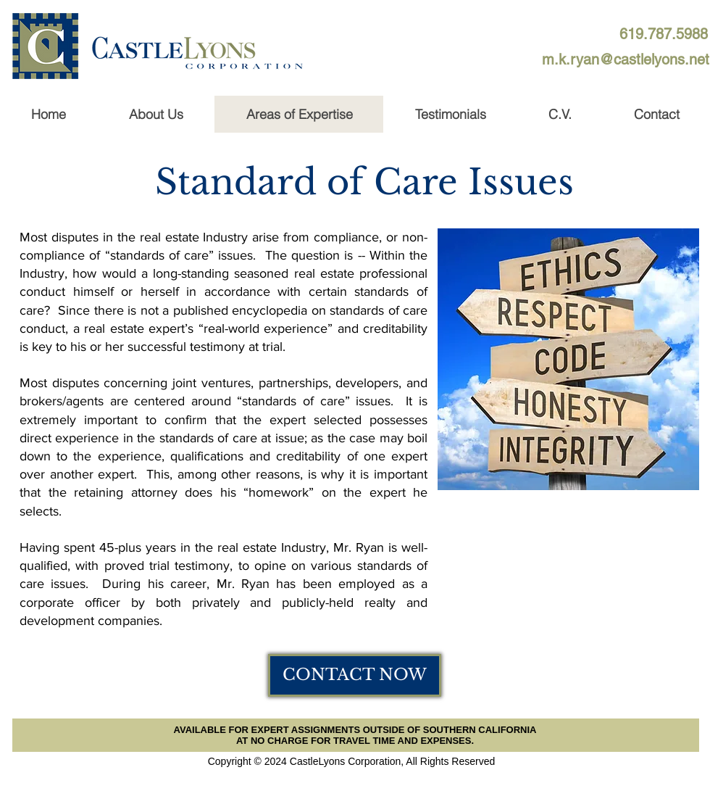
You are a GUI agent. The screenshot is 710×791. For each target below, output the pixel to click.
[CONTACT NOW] (354, 675)
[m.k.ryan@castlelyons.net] (625, 59)
